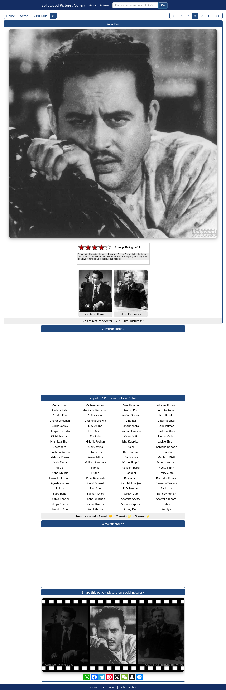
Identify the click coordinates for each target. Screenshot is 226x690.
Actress (104, 5)
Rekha (60, 488)
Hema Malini (166, 436)
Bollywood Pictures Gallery (63, 5)
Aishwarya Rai (95, 405)
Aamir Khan (59, 405)
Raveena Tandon (166, 483)
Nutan (95, 472)
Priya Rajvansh (95, 478)
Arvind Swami (130, 415)
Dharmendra (131, 426)
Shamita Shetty (130, 499)
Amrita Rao (60, 415)
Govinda (95, 436)
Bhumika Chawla (95, 420)
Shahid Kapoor (60, 499)
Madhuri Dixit (166, 457)
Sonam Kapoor (130, 504)
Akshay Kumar (166, 405)
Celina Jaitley (60, 426)
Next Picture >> (131, 314)
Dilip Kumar (166, 426)
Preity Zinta (166, 472)
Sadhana (166, 488)
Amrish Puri (130, 410)
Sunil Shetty (95, 509)
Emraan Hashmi (131, 431)
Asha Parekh (166, 415)
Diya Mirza (95, 431)
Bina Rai (131, 420)
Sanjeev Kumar (166, 493)
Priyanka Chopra (59, 478)
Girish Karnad (59, 436)
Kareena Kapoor (166, 446)
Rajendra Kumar (166, 478)
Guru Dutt (40, 16)
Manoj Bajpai (130, 462)
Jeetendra (59, 446)
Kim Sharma (131, 452)
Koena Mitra (95, 457)
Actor (92, 5)
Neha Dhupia (59, 472)
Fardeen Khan (166, 431)
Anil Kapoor (95, 415)
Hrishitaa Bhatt (59, 441)
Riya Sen (95, 488)
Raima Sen (131, 478)
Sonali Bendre (95, 504)
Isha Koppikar (130, 441)
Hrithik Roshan (95, 441)
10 (209, 16)
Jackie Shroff (166, 441)
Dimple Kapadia (60, 431)
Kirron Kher (166, 452)
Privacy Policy (128, 687)
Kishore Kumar (59, 457)
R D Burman (131, 488)
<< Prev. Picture (95, 314)
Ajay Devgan (131, 405)
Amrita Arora (166, 410)
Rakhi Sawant (95, 483)
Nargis (95, 467)
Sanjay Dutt (130, 493)
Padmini (131, 472)
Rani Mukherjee (131, 483)
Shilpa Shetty (60, 504)
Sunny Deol (130, 509)
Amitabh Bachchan (95, 410)
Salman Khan (95, 493)
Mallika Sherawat (95, 462)
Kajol (131, 446)
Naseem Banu (131, 467)
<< (174, 16)
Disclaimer (109, 687)
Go (163, 5)
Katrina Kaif (95, 452)
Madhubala (131, 457)
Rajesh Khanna (59, 483)
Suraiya (166, 509)
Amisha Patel (60, 410)
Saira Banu (60, 493)
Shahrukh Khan (95, 499)
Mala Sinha (60, 462)
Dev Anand (95, 426)
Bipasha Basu (166, 420)
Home (10, 16)
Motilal (59, 467)
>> (218, 16)
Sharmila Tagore (166, 499)
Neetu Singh (166, 467)
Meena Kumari (166, 462)
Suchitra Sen (60, 509)
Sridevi (166, 504)
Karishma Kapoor (60, 452)
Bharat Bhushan (60, 420)
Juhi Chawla (95, 446)
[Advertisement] (113, 362)
